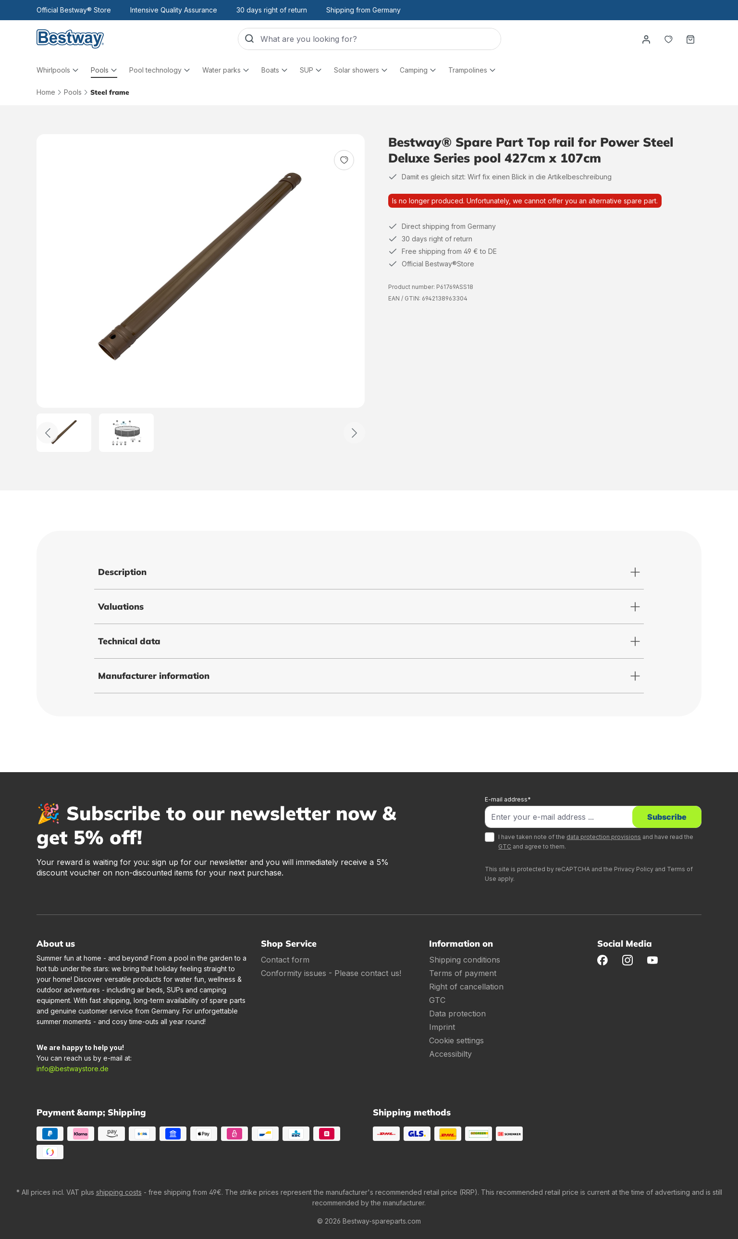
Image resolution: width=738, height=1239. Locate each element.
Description (122, 571)
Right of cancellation (466, 986)
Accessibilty (450, 1054)
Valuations (121, 606)
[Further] (354, 433)
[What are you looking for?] (380, 39)
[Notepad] (668, 39)
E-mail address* (508, 799)
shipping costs (119, 1192)
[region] (201, 293)
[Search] (249, 39)
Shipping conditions (464, 959)
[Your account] (646, 39)
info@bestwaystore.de (73, 1068)
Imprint (442, 1027)
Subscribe (667, 817)
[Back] (47, 433)
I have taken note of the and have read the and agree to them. (595, 841)
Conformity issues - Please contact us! (331, 973)
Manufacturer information (153, 675)
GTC (504, 846)
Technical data (129, 641)
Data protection (457, 1013)
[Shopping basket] (690, 39)
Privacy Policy (633, 869)
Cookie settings (456, 1040)
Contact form (285, 959)
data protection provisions (603, 836)
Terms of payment (462, 973)
